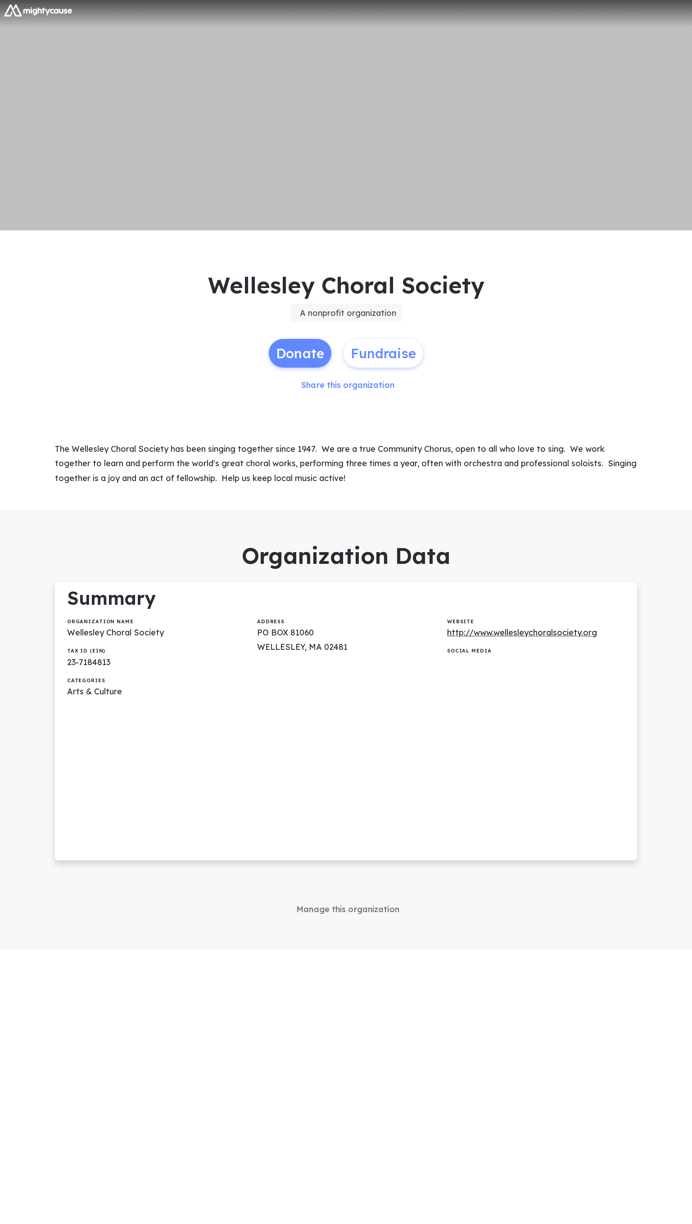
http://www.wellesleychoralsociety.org (522, 633)
